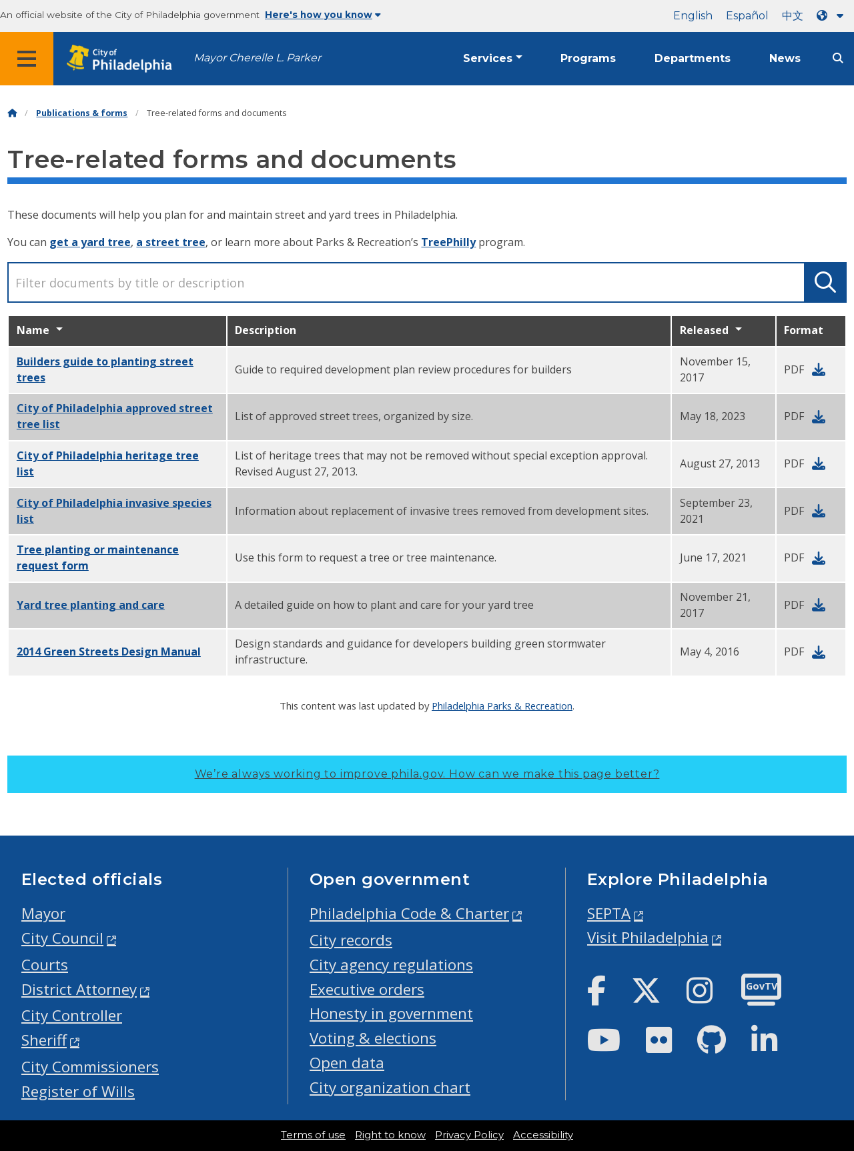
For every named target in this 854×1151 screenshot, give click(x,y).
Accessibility (543, 1135)
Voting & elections (373, 1038)
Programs (588, 58)
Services (487, 58)
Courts (44, 964)
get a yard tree (90, 242)
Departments (693, 58)
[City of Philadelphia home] (123, 59)
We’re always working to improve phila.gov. (427, 774)
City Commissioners (90, 1066)
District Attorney (79, 989)
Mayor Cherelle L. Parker (257, 57)
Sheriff (44, 1040)
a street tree (170, 242)
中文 (792, 15)
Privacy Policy (469, 1135)
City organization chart (390, 1087)
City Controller (71, 1015)
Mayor (43, 913)
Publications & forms (81, 113)
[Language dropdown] (832, 16)
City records (351, 940)
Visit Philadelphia (648, 937)
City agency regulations (391, 964)
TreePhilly (448, 242)
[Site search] (838, 58)
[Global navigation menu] (26, 58)
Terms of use (313, 1135)
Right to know (390, 1135)
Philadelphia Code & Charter (409, 913)
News (785, 58)
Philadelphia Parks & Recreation (502, 705)
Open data (347, 1062)
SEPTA (608, 913)
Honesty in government (391, 1013)
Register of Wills (78, 1091)
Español (747, 15)
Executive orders (367, 989)
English (693, 15)
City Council (62, 938)
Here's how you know (323, 14)
